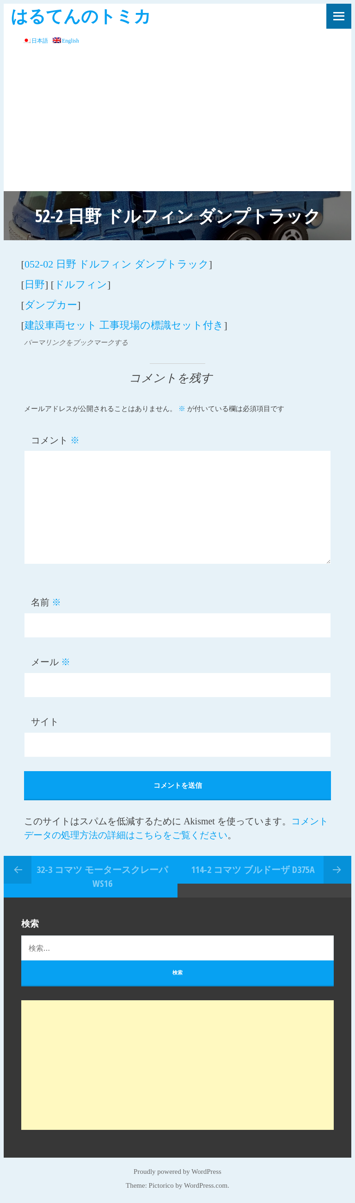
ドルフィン (80, 284)
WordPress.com (205, 1185)
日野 (34, 284)
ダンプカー (50, 305)
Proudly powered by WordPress (177, 1171)
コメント (55, 440)
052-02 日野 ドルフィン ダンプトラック (116, 264)
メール (50, 662)
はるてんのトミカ (81, 15)
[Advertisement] (177, 122)
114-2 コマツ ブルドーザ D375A (253, 869)
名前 (46, 602)
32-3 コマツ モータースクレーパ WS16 (102, 876)
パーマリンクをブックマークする (76, 342)
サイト (45, 722)
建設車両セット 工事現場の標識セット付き (124, 325)
